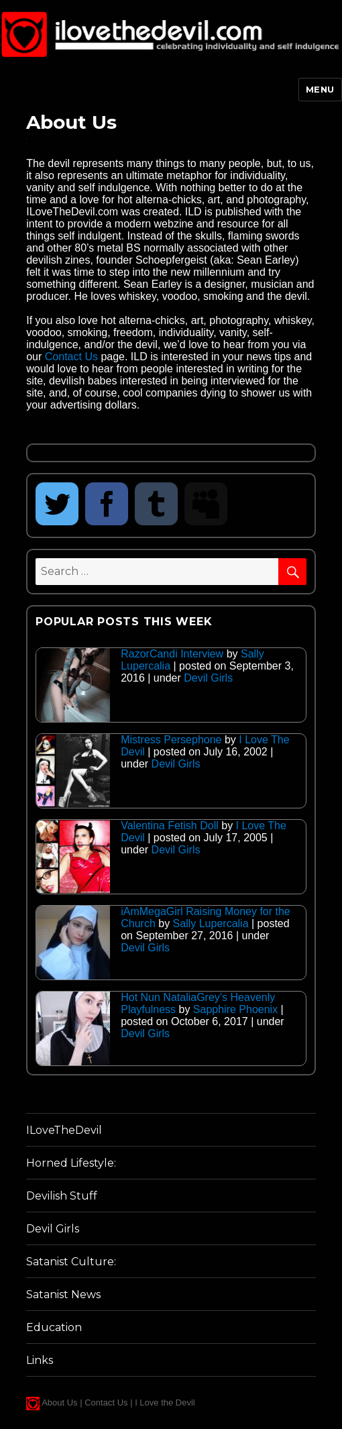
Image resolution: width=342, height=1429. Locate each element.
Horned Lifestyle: (71, 1163)
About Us (59, 1402)
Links (39, 1360)
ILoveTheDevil (64, 1130)
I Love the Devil (165, 1402)
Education (54, 1327)
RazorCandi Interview (172, 653)
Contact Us (71, 356)
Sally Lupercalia (211, 923)
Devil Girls (208, 678)
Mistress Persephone (171, 739)
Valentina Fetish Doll (170, 825)
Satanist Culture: (71, 1261)
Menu (320, 89)
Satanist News (63, 1294)
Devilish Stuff (61, 1195)
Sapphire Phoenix (235, 1009)
